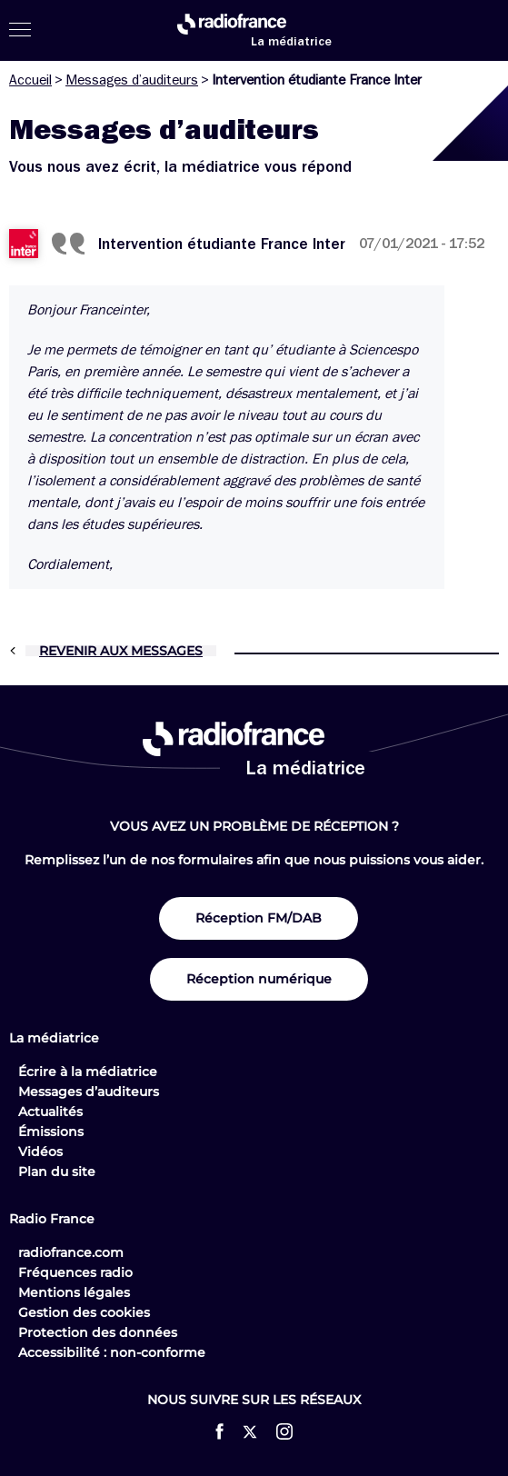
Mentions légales (74, 1292)
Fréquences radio (75, 1272)
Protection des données (97, 1332)
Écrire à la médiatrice (87, 1071)
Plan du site (56, 1171)
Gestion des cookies (84, 1312)
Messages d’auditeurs (131, 80)
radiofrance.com (71, 1252)
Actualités (50, 1111)
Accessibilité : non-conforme (111, 1352)
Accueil (30, 80)
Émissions (51, 1131)
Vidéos (40, 1151)
